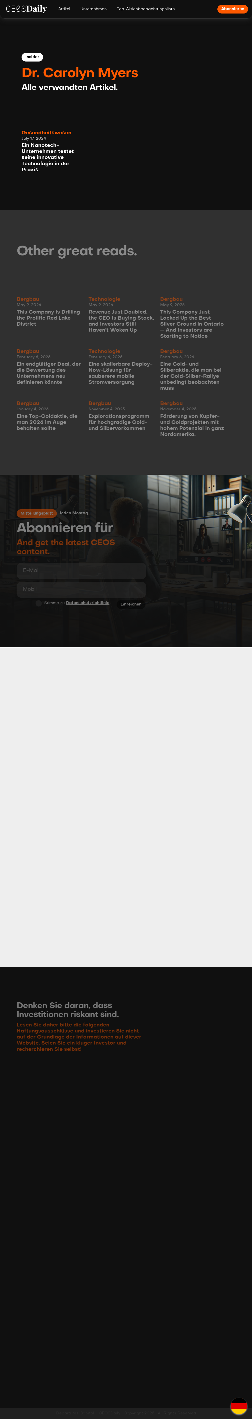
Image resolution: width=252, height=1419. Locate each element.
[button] (239, 1406)
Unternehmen (93, 9)
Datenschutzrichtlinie (86, 603)
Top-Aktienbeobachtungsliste (146, 9)
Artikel (64, 9)
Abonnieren (232, 9)
